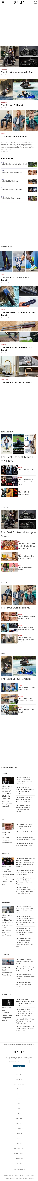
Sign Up (35, 3)
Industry (19, 1099)
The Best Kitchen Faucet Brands (16, 382)
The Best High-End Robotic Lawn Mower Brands (14, 164)
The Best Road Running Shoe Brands (15, 278)
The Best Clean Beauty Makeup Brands (11, 172)
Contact (19, 1163)
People (19, 1113)
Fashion (19, 1074)
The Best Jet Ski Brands (12, 105)
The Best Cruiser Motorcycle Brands (18, 72)
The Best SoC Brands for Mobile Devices (12, 189)
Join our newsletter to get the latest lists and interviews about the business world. (19, 1058)
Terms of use (19, 1158)
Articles (19, 1123)
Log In (35, 1)
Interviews (19, 1118)
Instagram (19, 1128)
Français (22, 1175)
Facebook (19, 1133)
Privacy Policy (19, 1153)
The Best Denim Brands (14, 136)
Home (19, 1094)
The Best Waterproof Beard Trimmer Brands (18, 313)
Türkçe (33, 1175)
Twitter (19, 1138)
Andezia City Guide (19, 1169)
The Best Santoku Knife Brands (9, 181)
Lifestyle (19, 1079)
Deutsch (10, 1175)
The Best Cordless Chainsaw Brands (11, 198)
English (5, 1175)
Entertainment (19, 1084)
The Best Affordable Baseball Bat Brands (16, 348)
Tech (19, 1104)
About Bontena (19, 1148)
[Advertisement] (19, 26)
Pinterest (19, 1143)
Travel (19, 1108)
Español (16, 1175)
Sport (19, 1089)
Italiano (28, 1175)
